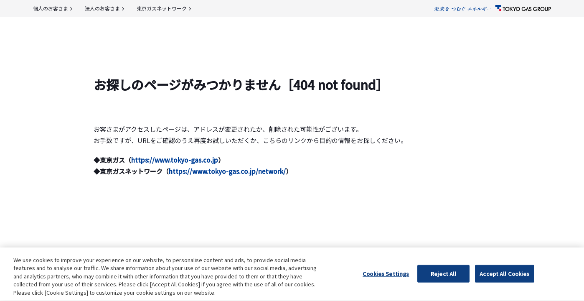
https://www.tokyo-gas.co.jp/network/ (227, 171)
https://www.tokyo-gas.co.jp (174, 160)
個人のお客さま (50, 8)
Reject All (443, 285)
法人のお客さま (102, 8)
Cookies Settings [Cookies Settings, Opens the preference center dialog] (386, 285)
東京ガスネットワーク (162, 8)
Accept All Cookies (504, 285)
